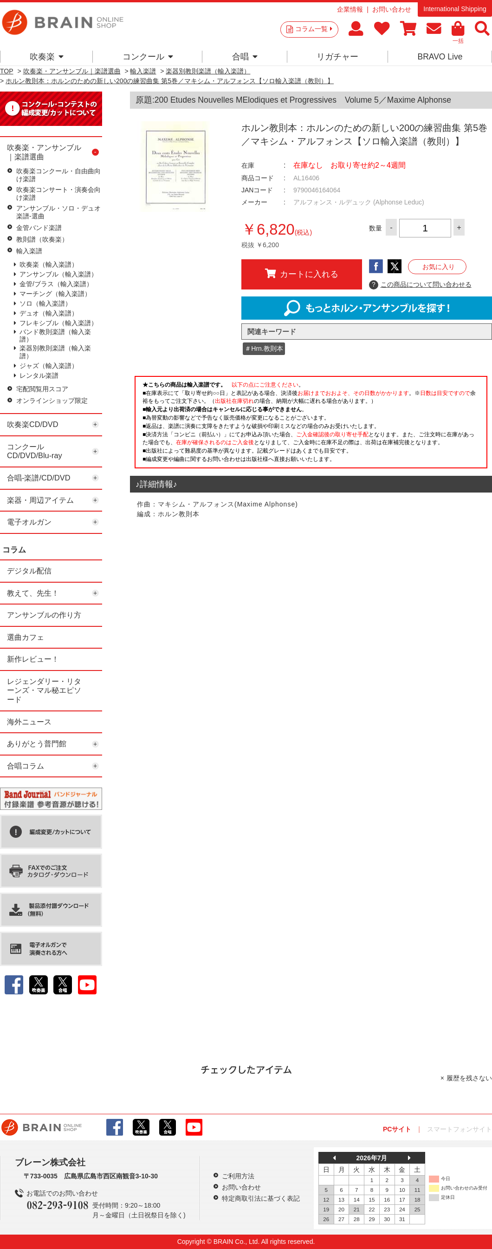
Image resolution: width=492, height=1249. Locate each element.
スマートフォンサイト (459, 1129)
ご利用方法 (238, 1176)
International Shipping (454, 9)
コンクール (148, 56)
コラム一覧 (313, 29)
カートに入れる (301, 274)
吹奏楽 (47, 56)
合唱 (245, 56)
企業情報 (350, 9)
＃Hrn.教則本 (264, 348)
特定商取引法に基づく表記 (261, 1198)
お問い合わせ (391, 9)
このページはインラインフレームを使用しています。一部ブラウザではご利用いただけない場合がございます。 (311, 425)
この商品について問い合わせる (420, 284)
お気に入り (438, 266)
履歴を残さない (469, 1078)
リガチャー (337, 56)
